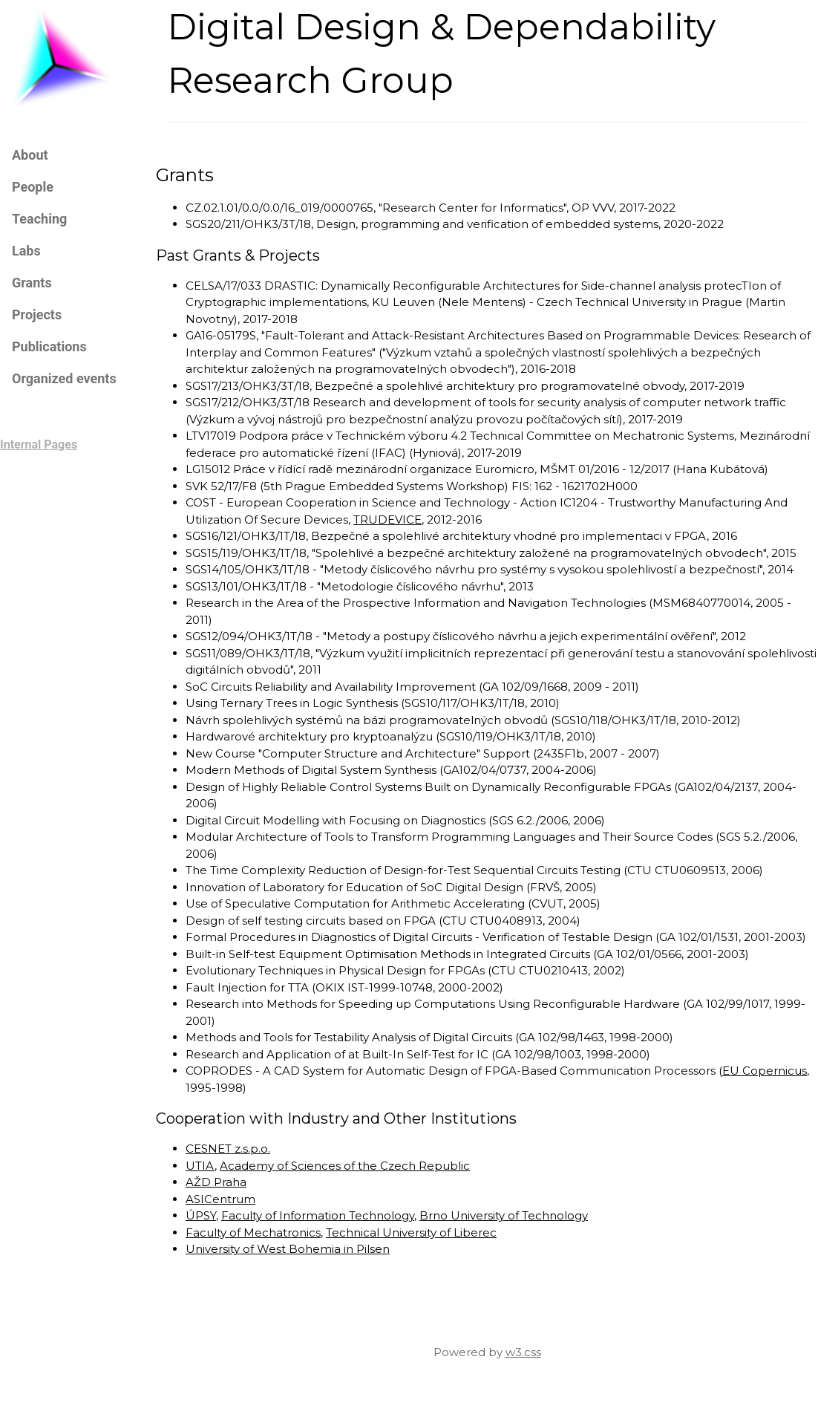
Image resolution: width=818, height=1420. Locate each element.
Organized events (64, 378)
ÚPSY (201, 1215)
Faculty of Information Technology (317, 1215)
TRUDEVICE (387, 519)
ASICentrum (220, 1199)
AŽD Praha (216, 1182)
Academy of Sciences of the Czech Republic (345, 1166)
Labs (26, 250)
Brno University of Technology (503, 1215)
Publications (49, 346)
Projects (37, 314)
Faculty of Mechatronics (253, 1232)
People (32, 187)
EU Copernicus (764, 1071)
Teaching (39, 219)
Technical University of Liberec (411, 1232)
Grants (32, 282)
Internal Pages (38, 444)
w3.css (523, 1352)
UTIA (200, 1166)
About (30, 155)
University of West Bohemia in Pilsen (288, 1249)
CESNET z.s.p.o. (228, 1148)
